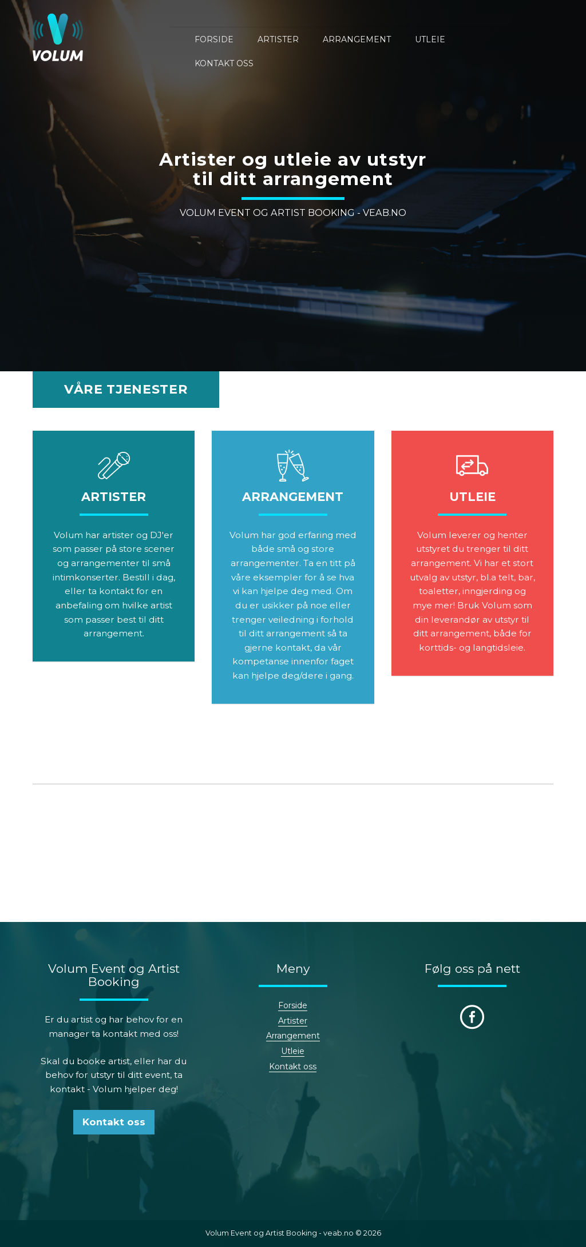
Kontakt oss (523, 38)
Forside (239, 38)
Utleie (455, 38)
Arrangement (382, 38)
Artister (303, 38)
